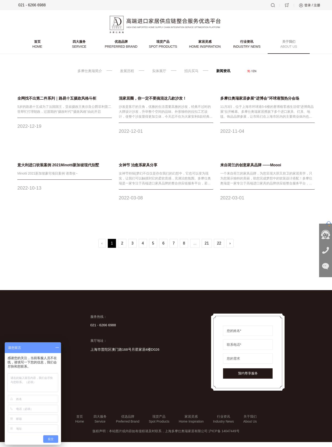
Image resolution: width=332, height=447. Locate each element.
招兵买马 (193, 76)
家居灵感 (204, 49)
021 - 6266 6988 (29, 5)
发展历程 (125, 76)
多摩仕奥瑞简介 (86, 76)
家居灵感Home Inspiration (191, 424)
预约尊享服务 (248, 378)
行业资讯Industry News (223, 424)
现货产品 (163, 49)
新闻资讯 (228, 76)
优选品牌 (122, 49)
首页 (39, 49)
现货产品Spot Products (159, 424)
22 (219, 248)
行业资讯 (245, 49)
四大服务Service (100, 424)
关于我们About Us (250, 424)
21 (207, 248)
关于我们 (287, 49)
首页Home (79, 424)
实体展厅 (159, 76)
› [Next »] (230, 248)
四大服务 (80, 49)
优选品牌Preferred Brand (127, 424)
